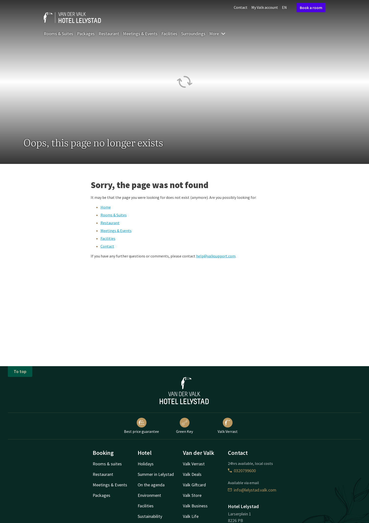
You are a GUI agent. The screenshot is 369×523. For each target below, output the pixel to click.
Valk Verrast (228, 426)
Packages (86, 33)
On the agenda (151, 485)
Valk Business (195, 506)
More (217, 33)
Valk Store (192, 495)
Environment (149, 495)
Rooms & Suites (58, 33)
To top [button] (20, 371)
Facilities (169, 33)
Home (106, 207)
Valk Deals (192, 474)
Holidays (146, 464)
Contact (240, 7)
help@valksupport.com (215, 256)
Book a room (311, 7)
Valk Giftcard (194, 485)
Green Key (184, 426)
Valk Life (191, 516)
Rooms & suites (107, 464)
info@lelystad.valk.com (252, 490)
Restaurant (109, 33)
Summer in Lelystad (156, 474)
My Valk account (264, 7)
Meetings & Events (140, 33)
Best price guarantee (141, 426)
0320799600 (242, 470)
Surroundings (193, 33)
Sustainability (150, 516)
